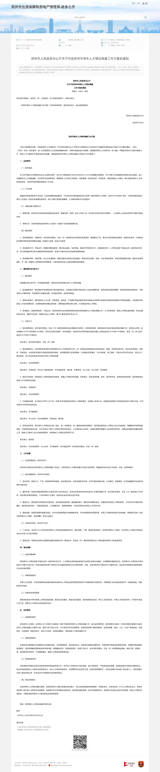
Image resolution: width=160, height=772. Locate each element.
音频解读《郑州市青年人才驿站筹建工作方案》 (33, 729)
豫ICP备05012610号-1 (39, 765)
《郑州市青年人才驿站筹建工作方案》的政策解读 (34, 727)
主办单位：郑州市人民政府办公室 (26, 763)
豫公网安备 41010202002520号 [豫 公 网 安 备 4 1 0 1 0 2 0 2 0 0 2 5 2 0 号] (60, 765)
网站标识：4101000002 (23, 765)
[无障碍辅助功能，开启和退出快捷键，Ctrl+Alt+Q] (145, 3)
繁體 (133, 3)
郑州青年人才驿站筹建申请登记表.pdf (30, 715)
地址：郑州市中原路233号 (47, 763)
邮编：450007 (62, 763)
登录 (138, 3)
